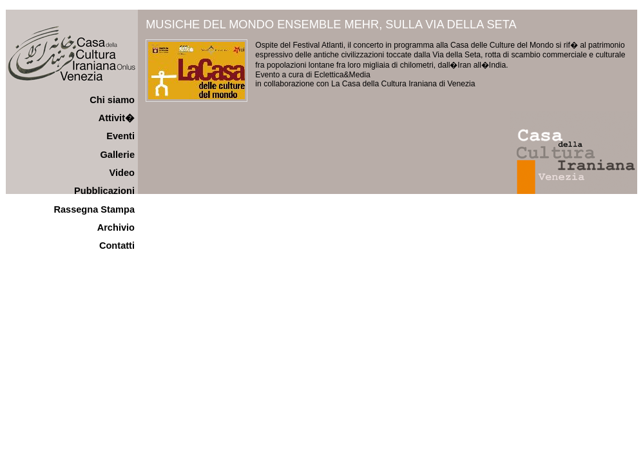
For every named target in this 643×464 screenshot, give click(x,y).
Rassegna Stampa (94, 209)
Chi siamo (112, 100)
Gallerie (118, 155)
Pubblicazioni (104, 191)
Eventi (120, 136)
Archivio (116, 227)
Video (122, 173)
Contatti (117, 245)
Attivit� (117, 118)
